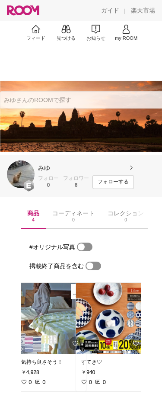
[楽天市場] (143, 10)
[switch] (84, 247)
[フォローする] (113, 182)
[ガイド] (110, 10)
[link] (51, 318)
